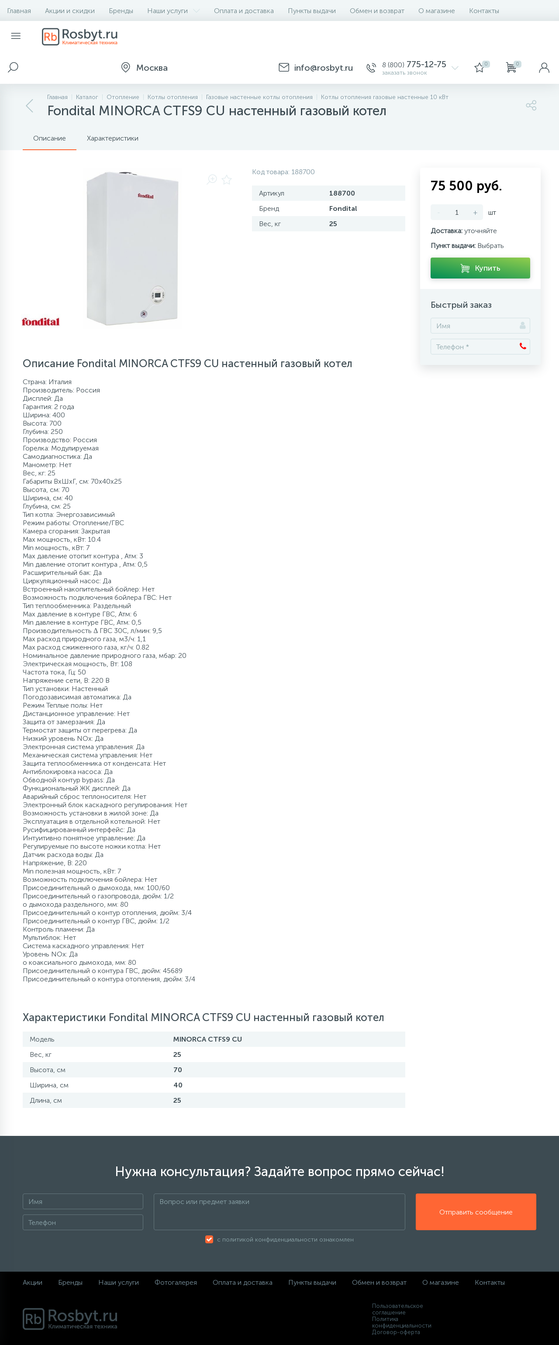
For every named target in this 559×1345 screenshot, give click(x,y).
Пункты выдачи (312, 11)
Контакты (484, 11)
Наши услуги (173, 11)
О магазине (436, 11)
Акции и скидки (70, 11)
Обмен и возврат (377, 11)
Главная (19, 11)
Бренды (121, 11)
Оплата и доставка (244, 11)
